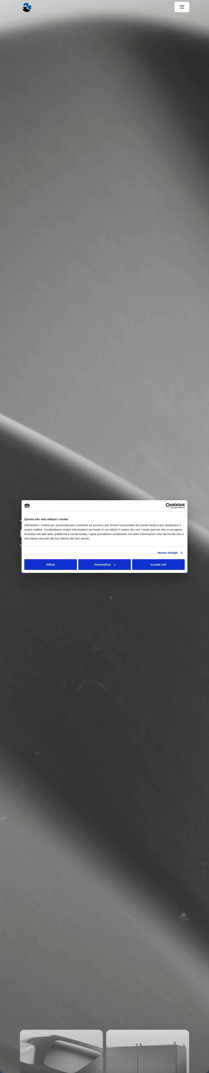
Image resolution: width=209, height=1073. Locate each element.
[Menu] (182, 7)
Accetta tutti (158, 564)
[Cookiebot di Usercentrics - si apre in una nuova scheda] (168, 506)
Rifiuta (50, 564)
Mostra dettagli (167, 552)
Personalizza (104, 564)
